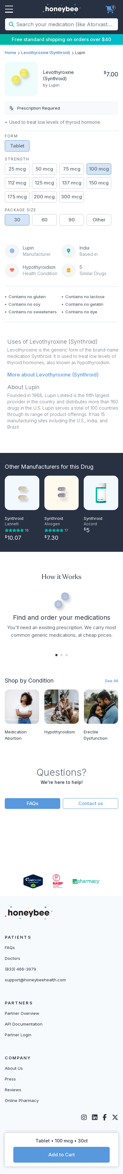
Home (10, 52)
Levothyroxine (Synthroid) (45, 52)
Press (10, 1078)
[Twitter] (115, 1117)
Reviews (13, 1089)
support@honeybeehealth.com (35, 979)
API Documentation (23, 1023)
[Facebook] (105, 1117)
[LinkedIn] (95, 1117)
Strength (17, 159)
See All (111, 680)
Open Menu (9, 9)
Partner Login (18, 1034)
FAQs (32, 803)
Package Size (20, 210)
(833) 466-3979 (20, 969)
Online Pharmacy (22, 1100)
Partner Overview (22, 1013)
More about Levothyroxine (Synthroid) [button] (53, 374)
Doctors (12, 958)
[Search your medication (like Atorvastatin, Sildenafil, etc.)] (66, 24)
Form (11, 136)
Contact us (90, 803)
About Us (14, 1068)
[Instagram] (84, 1117)
